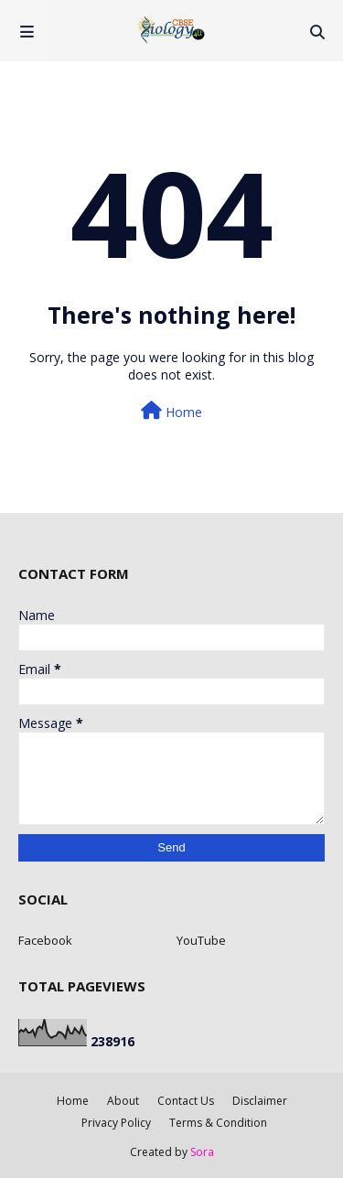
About (123, 1100)
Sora (202, 1152)
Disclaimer (259, 1100)
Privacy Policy (116, 1122)
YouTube (201, 940)
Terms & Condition (218, 1122)
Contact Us (185, 1100)
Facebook (45, 940)
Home (171, 411)
